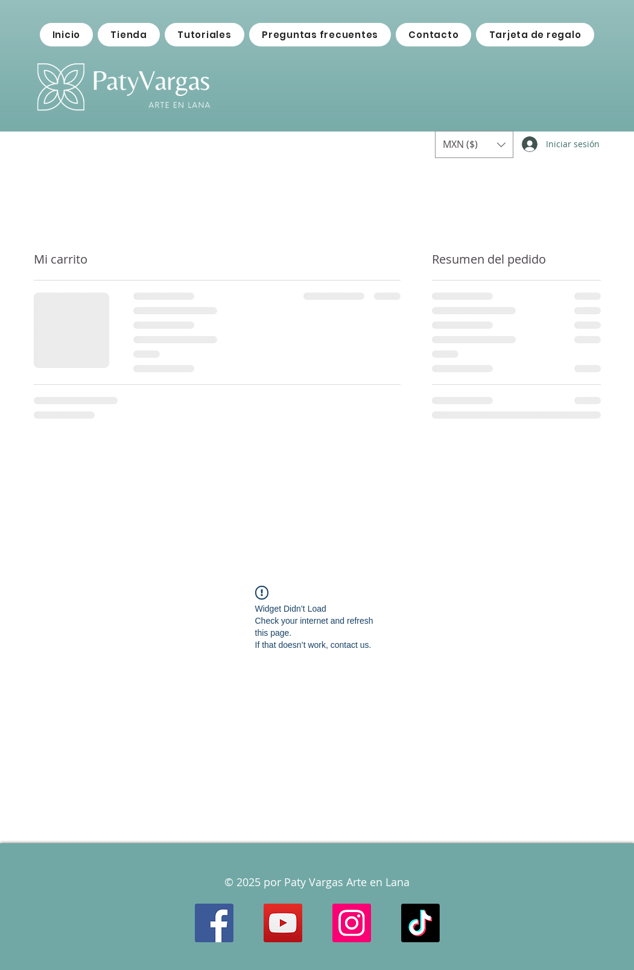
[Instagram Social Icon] (351, 923)
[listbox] (474, 144)
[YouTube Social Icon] (283, 923)
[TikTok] (420, 923)
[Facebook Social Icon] (214, 923)
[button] (474, 144)
